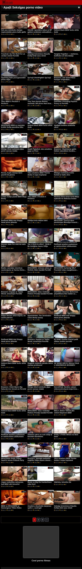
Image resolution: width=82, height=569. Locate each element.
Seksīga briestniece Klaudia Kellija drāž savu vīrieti (39, 55)
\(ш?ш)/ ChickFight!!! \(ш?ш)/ (39, 78)
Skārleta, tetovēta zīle (62, 482)
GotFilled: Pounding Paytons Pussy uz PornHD (65, 102)
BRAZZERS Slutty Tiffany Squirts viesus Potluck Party (12, 459)
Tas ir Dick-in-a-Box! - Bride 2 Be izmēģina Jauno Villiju (39, 245)
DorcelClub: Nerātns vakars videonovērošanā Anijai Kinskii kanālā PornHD (66, 389)
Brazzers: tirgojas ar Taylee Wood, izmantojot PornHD (12, 293)
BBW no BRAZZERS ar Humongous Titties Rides (11, 507)
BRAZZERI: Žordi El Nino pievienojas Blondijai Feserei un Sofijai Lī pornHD (65, 222)
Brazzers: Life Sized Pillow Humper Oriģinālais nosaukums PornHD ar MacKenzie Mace (64, 81)
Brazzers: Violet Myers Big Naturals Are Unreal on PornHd (13, 388)
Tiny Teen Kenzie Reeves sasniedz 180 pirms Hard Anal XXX (39, 103)
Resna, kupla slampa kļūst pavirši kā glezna (11, 174)
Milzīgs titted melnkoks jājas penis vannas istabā (12, 150)
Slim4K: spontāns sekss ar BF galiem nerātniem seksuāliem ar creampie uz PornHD (40, 32)
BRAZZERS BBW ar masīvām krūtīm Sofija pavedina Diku (13, 126)
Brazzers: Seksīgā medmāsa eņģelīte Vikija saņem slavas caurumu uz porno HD (39, 460)
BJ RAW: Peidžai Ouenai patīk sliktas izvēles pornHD (66, 340)
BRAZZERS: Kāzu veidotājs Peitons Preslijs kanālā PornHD (40, 293)
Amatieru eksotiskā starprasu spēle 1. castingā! (39, 507)
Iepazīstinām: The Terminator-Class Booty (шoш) (39, 317)
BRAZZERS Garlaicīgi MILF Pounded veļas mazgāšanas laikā (65, 270)
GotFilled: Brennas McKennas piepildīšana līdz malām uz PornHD (66, 294)
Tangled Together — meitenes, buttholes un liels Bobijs (66, 55)
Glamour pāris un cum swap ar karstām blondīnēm (40, 436)
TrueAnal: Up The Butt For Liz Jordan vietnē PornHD (13, 55)
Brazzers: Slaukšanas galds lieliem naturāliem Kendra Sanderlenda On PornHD (65, 151)
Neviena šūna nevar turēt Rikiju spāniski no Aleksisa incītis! (66, 198)
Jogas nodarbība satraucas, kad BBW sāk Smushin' (12, 483)
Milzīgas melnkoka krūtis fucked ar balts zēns (64, 174)
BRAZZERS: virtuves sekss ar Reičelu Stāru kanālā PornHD (40, 269)
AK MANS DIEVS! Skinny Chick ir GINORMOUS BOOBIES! (66, 364)
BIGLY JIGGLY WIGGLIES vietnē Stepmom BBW (64, 412)
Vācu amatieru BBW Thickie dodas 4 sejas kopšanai (39, 174)
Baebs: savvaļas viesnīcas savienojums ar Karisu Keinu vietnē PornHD (12, 270)
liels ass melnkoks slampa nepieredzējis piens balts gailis (13, 31)
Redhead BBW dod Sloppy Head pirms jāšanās (12, 221)
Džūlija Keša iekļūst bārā (37, 220)
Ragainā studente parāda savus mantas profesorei (40, 364)
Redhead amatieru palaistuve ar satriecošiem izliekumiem (65, 245)
